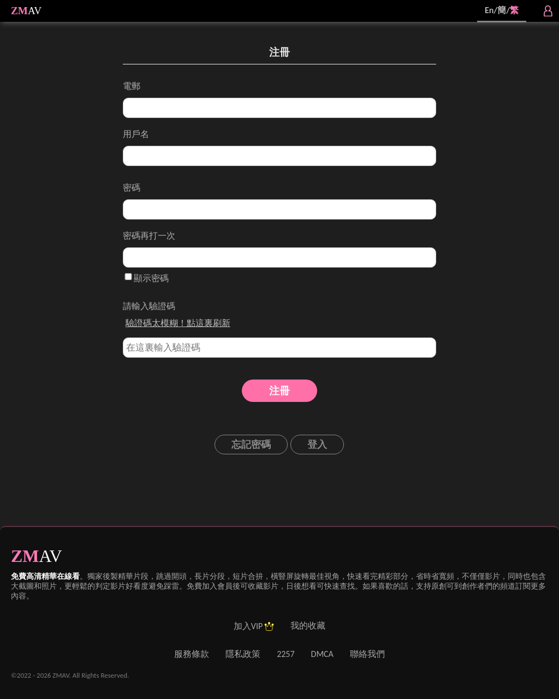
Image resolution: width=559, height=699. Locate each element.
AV (34, 10)
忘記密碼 (251, 444)
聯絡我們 (367, 654)
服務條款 (191, 654)
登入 (317, 444)
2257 (285, 654)
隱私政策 (242, 654)
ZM (19, 10)
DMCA (322, 654)
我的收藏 (307, 625)
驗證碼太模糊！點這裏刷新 (178, 323)
